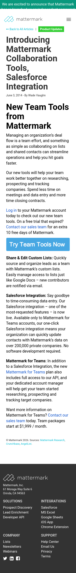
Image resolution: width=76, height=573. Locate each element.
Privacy (46, 551)
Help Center (50, 542)
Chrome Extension (55, 527)
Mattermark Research (52, 440)
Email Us (47, 546)
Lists (6, 542)
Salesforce (49, 507)
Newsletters (12, 546)
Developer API (13, 517)
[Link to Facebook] (18, 558)
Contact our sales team (26, 227)
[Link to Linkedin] (12, 558)
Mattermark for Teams (25, 372)
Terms (46, 556)
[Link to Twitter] (6, 558)
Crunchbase (13, 443)
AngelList (26, 443)
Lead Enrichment (16, 512)
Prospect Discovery (17, 507)
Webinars (10, 551)
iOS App (47, 522)
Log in (11, 210)
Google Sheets (52, 517)
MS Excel (48, 512)
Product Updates (51, 29)
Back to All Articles (19, 29)
